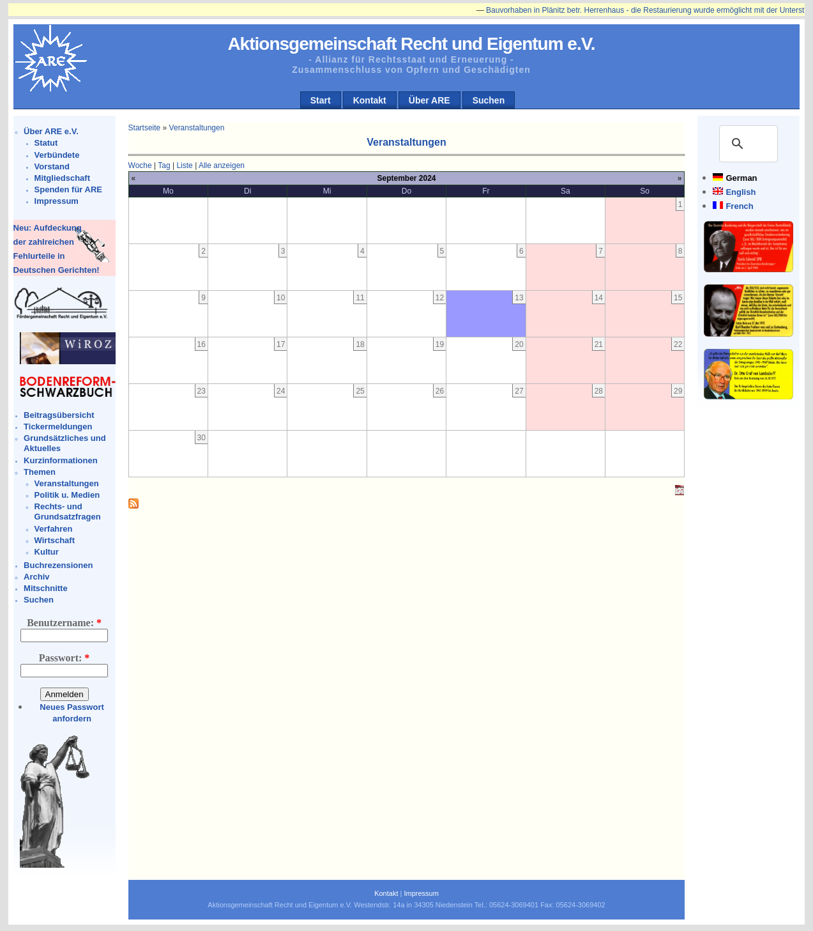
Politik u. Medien (67, 495)
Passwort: (64, 657)
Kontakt (369, 100)
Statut (46, 143)
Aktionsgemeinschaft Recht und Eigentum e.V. (411, 44)
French (739, 206)
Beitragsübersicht (59, 415)
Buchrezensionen (58, 565)
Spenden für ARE (68, 189)
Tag (164, 165)
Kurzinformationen (61, 460)
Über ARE (429, 100)
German (741, 178)
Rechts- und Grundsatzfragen (67, 511)
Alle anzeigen (222, 165)
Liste (184, 165)
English (741, 192)
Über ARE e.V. (51, 131)
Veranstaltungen (66, 483)
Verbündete (57, 155)
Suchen (489, 100)
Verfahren (53, 529)
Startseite (144, 127)
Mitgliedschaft (62, 178)
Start (320, 100)
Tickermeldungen (58, 426)
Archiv (36, 576)
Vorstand (52, 166)
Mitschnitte (46, 588)
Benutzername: (64, 622)
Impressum (56, 201)
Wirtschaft (54, 540)
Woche (140, 165)
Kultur (46, 552)
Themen (40, 472)
